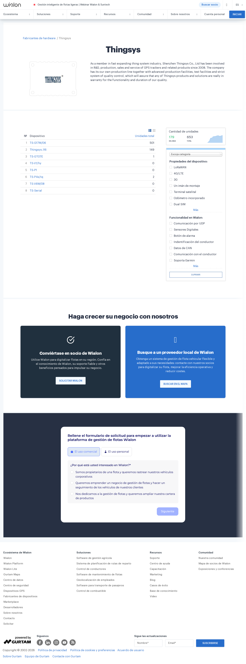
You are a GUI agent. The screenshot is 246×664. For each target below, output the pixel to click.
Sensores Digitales (186, 230)
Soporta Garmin (184, 260)
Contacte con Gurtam (66, 656)
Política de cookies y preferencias (92, 650)
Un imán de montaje (187, 186)
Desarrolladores (13, 607)
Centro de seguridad (16, 585)
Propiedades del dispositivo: (188, 161)
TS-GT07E (36, 156)
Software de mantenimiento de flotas (99, 574)
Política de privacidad (52, 650)
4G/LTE (178, 173)
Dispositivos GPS (14, 591)
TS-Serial (36, 190)
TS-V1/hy (35, 163)
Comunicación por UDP (189, 223)
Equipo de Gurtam (37, 656)
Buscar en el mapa (175, 384)
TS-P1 (33, 170)
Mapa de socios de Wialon (214, 563)
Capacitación (158, 569)
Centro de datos (13, 580)
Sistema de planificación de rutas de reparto (104, 563)
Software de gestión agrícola (94, 558)
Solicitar (8, 624)
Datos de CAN (183, 248)
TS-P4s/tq (36, 177)
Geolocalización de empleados (95, 580)
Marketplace (11, 602)
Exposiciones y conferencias (216, 569)
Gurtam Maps (11, 574)
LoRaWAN (180, 167)
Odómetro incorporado (189, 198)
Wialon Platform (13, 563)
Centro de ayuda (160, 563)
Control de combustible (91, 591)
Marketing (156, 574)
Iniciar (237, 14)
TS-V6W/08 (37, 183)
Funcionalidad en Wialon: (186, 217)
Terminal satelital (185, 192)
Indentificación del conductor (194, 242)
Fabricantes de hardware (39, 38)
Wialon (7, 558)
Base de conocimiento (163, 591)
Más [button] (195, 210)
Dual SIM (180, 204)
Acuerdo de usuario (130, 650)
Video (153, 596)
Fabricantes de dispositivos (20, 596)
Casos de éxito (159, 585)
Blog (152, 580)
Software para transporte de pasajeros (100, 585)
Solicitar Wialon (70, 381)
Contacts (9, 618)
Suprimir (195, 275)
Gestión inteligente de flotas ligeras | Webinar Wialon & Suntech (74, 5)
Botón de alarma (184, 236)
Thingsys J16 (38, 149)
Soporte (155, 558)
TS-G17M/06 (38, 143)
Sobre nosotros (12, 613)
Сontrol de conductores (91, 569)
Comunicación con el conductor (195, 254)
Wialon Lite (10, 569)
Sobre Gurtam (12, 656)
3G (175, 180)
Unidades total (144, 136)
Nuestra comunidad (211, 558)
